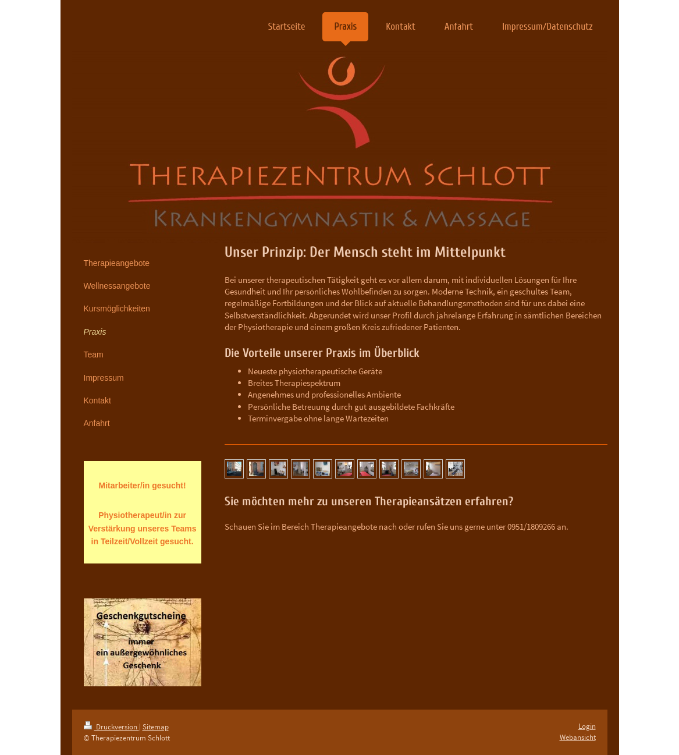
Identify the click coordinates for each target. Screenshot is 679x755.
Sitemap (156, 727)
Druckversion (111, 727)
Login (587, 726)
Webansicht (578, 737)
